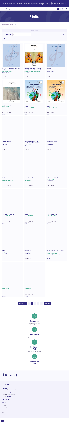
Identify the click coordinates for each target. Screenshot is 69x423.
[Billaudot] (7, 8)
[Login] (58, 9)
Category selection (34, 30)
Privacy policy (4, 412)
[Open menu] (1, 8)
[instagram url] (6, 404)
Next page (47, 308)
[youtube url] (8, 404)
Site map (4, 419)
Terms (3, 416)
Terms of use (4, 414)
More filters (63, 34)
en (5, 410)
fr (2, 410)
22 (41, 308)
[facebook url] (3, 404)
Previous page (22, 308)
